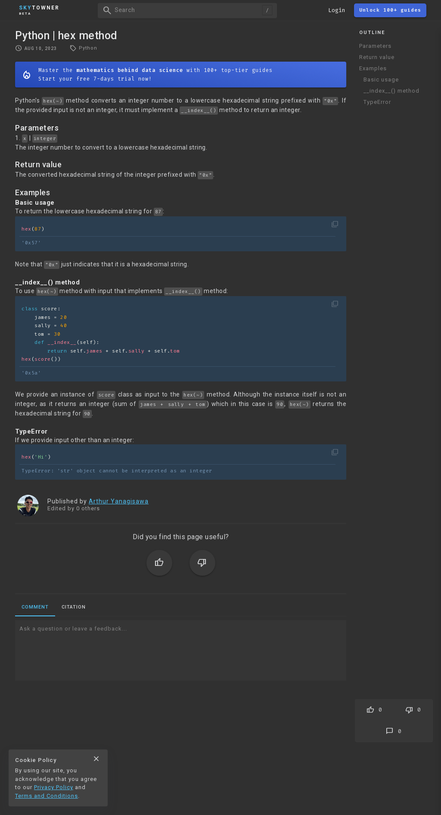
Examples (373, 68)
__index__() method (391, 90)
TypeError (377, 102)
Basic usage (381, 79)
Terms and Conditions (46, 796)
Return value (376, 57)
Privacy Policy (53, 787)
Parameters (375, 46)
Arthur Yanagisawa (119, 501)
